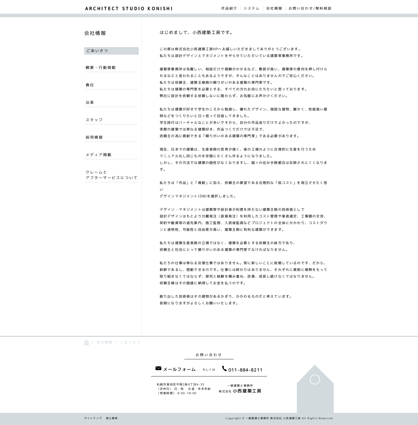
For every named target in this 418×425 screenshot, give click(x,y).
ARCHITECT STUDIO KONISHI (129, 9)
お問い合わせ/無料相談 (310, 8)
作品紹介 (229, 8)
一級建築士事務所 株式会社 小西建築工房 (273, 418)
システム (252, 8)
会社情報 (274, 8)
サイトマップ (93, 418)
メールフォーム (175, 369)
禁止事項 (112, 418)
